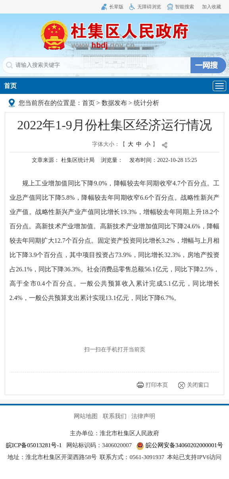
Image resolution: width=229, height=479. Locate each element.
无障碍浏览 (149, 7)
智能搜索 (184, 7)
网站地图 (86, 416)
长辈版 (116, 7)
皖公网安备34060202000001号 (179, 445)
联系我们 (115, 416)
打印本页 (157, 385)
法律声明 (143, 416)
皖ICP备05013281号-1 (34, 445)
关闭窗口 (198, 385)
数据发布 (114, 102)
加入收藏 (211, 7)
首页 (10, 85)
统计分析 (146, 102)
